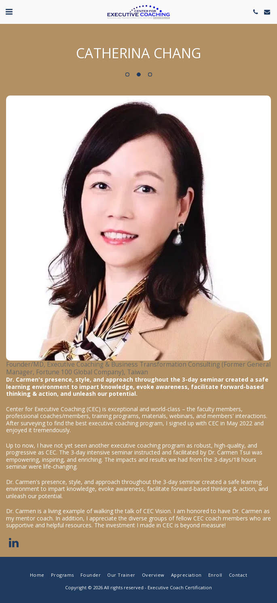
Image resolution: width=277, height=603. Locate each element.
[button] (9, 11)
